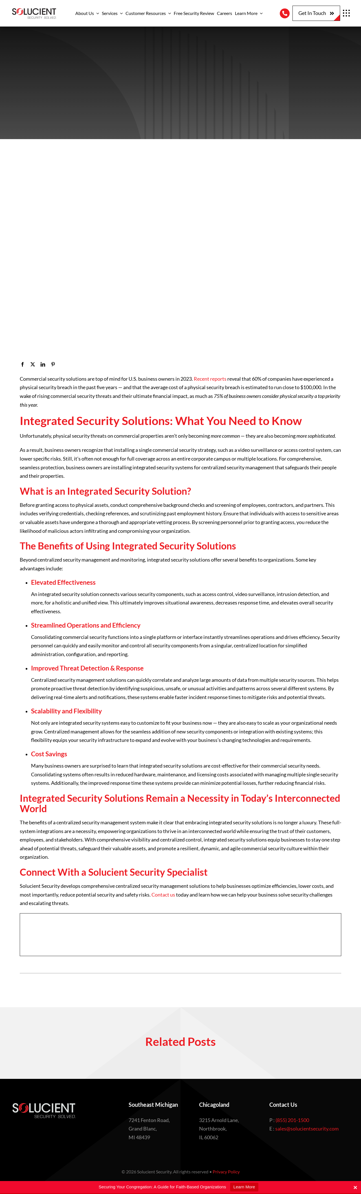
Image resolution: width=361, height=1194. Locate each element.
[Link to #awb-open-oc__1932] (346, 13)
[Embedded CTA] (180, 934)
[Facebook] (22, 364)
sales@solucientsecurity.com (307, 1128)
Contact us (163, 894)
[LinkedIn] (43, 364)
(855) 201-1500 (292, 1120)
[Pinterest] (53, 364)
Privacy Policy (226, 1171)
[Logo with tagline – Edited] (34, 9)
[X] (33, 364)
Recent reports (210, 379)
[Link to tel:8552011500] (285, 13)
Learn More (244, 1186)
